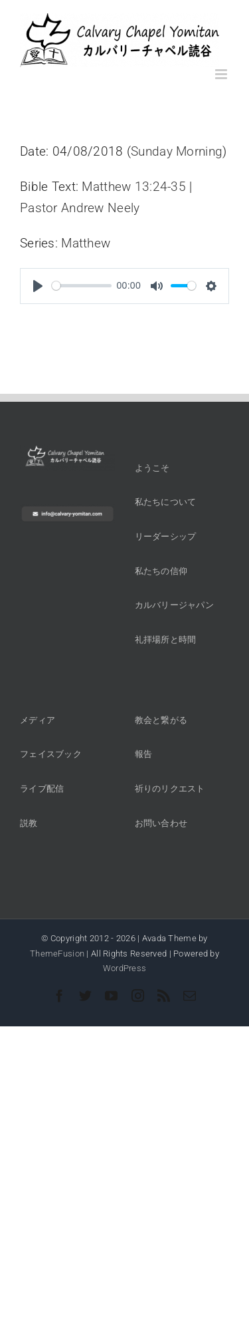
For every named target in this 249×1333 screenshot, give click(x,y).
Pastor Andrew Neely (79, 208)
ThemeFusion (57, 954)
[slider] (82, 285)
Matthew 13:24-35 (134, 186)
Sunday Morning (176, 151)
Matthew (85, 243)
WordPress (125, 968)
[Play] (37, 286)
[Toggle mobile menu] (222, 74)
